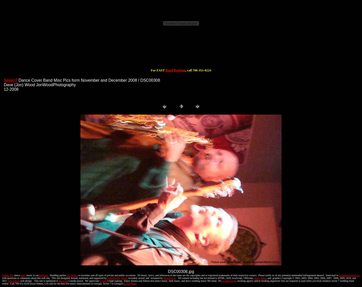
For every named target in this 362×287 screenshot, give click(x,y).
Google (103, 280)
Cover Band (130, 283)
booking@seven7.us (349, 275)
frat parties (72, 275)
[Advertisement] (181, 52)
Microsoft (63, 280)
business (43, 275)
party (23, 275)
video (263, 278)
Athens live (8, 275)
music (257, 278)
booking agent (229, 280)
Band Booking (175, 70)
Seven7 (10, 80)
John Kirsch (113, 278)
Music (124, 278)
